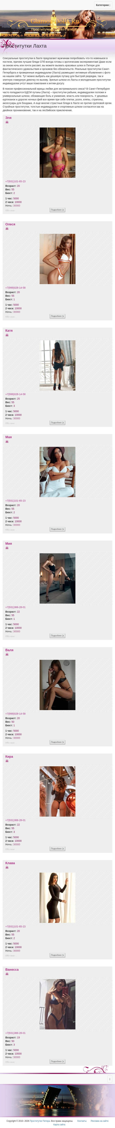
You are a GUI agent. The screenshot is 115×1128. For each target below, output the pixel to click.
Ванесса (12, 969)
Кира (9, 756)
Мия (8, 543)
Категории (103, 5)
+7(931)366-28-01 (15, 607)
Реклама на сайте (100, 1121)
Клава (10, 863)
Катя (9, 330)
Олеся (10, 224)
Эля (8, 118)
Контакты (82, 1121)
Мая (8, 437)
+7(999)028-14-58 (15, 287)
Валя (9, 650)
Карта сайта (59, 1124)
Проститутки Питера (40, 1121)
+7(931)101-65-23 (15, 181)
